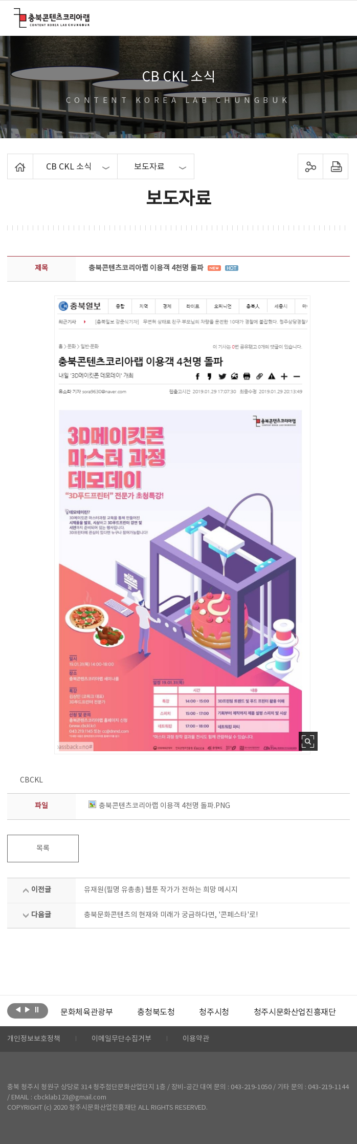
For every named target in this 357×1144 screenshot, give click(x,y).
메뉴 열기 (336, 17)
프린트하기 (335, 166)
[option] (86, 1012)
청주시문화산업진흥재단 (295, 1012)
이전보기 (18, 1010)
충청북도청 (155, 1012)
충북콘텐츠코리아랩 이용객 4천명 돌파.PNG (159, 806)
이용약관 (196, 1039)
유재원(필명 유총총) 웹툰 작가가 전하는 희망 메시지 (161, 890)
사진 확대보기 (308, 741)
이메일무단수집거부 (121, 1039)
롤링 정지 (36, 1010)
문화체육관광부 (86, 1012)
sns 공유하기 (310, 166)
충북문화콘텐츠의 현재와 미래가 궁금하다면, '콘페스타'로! (171, 915)
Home (10, 160)
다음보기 (27, 1010)
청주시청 (214, 1012)
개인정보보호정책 (33, 1039)
